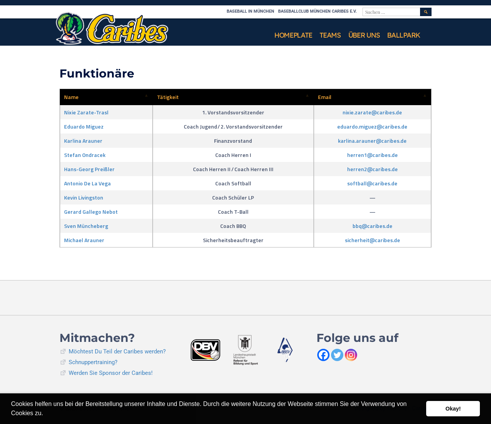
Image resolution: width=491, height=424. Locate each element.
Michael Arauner (84, 240)
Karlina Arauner (83, 141)
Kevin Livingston (83, 197)
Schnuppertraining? (93, 362)
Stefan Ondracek (84, 155)
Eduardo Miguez (84, 126)
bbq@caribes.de (372, 226)
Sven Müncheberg (86, 226)
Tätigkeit (168, 97)
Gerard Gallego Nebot (91, 212)
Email (324, 97)
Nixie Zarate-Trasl (86, 112)
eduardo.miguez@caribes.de (372, 126)
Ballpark (403, 35)
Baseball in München (250, 11)
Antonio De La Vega (87, 183)
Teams (330, 35)
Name (71, 97)
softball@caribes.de (372, 183)
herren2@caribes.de (372, 169)
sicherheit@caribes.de (372, 240)
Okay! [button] (453, 409)
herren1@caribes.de (372, 155)
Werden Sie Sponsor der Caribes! (111, 373)
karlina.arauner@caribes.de (372, 141)
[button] (46, 414)
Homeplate (293, 35)
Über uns (364, 35)
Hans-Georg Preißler (89, 169)
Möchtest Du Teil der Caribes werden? (117, 351)
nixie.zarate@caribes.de (372, 112)
